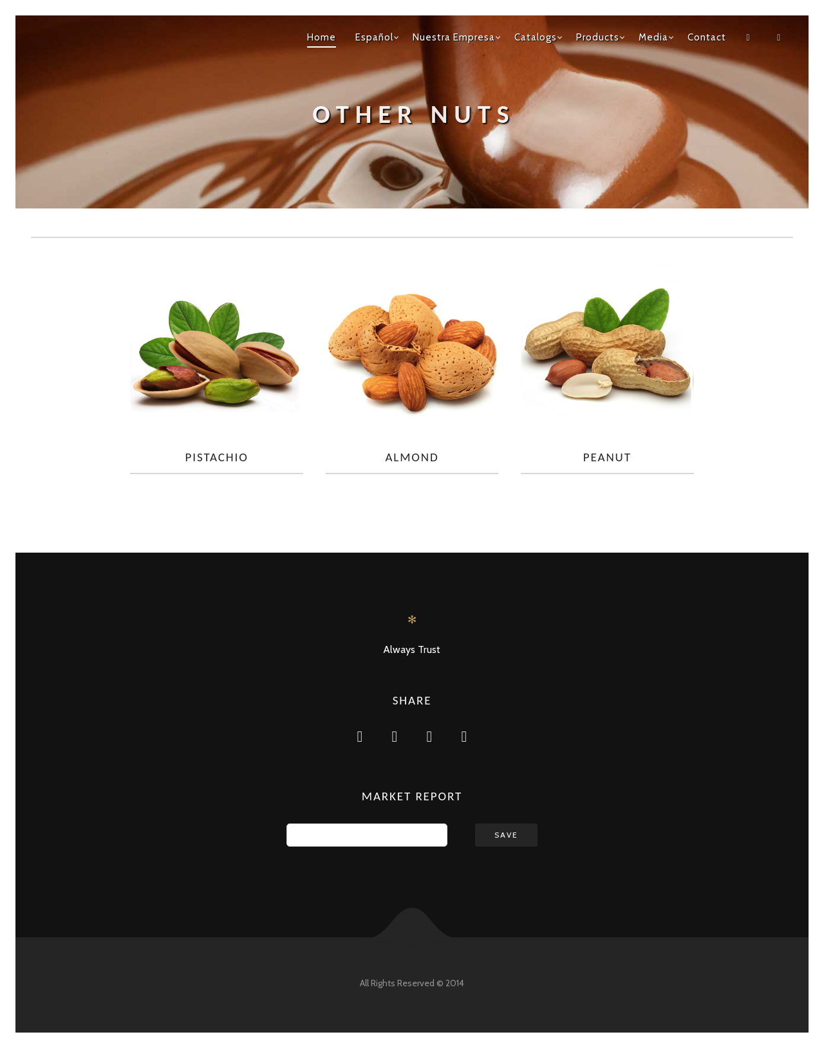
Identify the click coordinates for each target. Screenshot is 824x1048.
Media (653, 37)
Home (321, 37)
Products (597, 37)
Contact (707, 37)
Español (374, 37)
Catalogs (535, 37)
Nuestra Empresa (454, 37)
